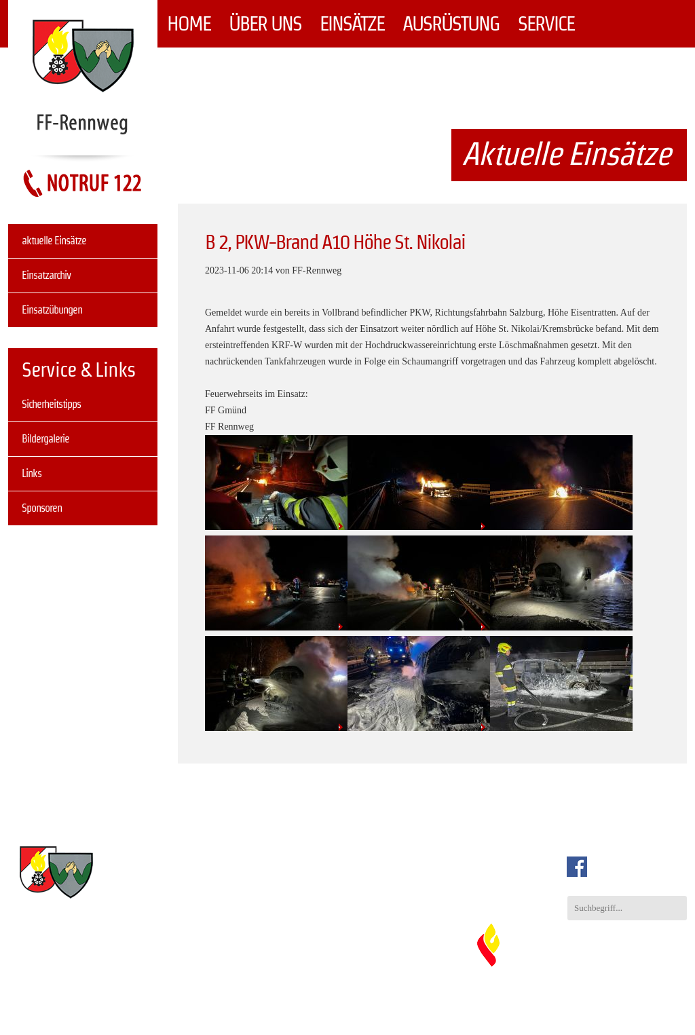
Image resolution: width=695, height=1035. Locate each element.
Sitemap (671, 1004)
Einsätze (352, 23)
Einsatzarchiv (46, 275)
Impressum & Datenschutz (598, 1004)
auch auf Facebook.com (630, 867)
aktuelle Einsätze (54, 240)
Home (188, 23)
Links (31, 473)
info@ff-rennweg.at (308, 912)
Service (546, 23)
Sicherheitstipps (51, 404)
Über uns (265, 23)
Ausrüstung (451, 23)
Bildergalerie (45, 439)
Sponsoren (42, 508)
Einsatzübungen (52, 310)
